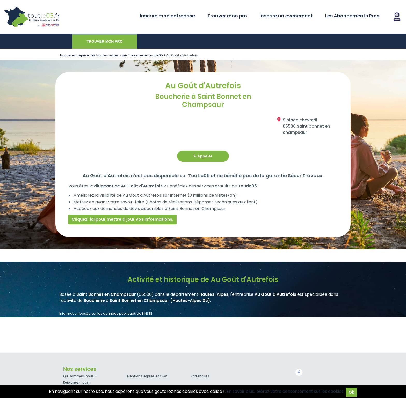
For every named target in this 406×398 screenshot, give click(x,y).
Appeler (203, 156)
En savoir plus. (241, 391)
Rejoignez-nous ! (76, 382)
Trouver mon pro (227, 15)
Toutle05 (52, 16)
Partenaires (200, 376)
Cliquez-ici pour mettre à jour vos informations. (122, 219)
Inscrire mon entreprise (167, 15)
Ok (351, 392)
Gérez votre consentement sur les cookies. (300, 391)
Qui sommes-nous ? (79, 376)
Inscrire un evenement (286, 15)
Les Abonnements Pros (352, 15)
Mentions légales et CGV (147, 376)
